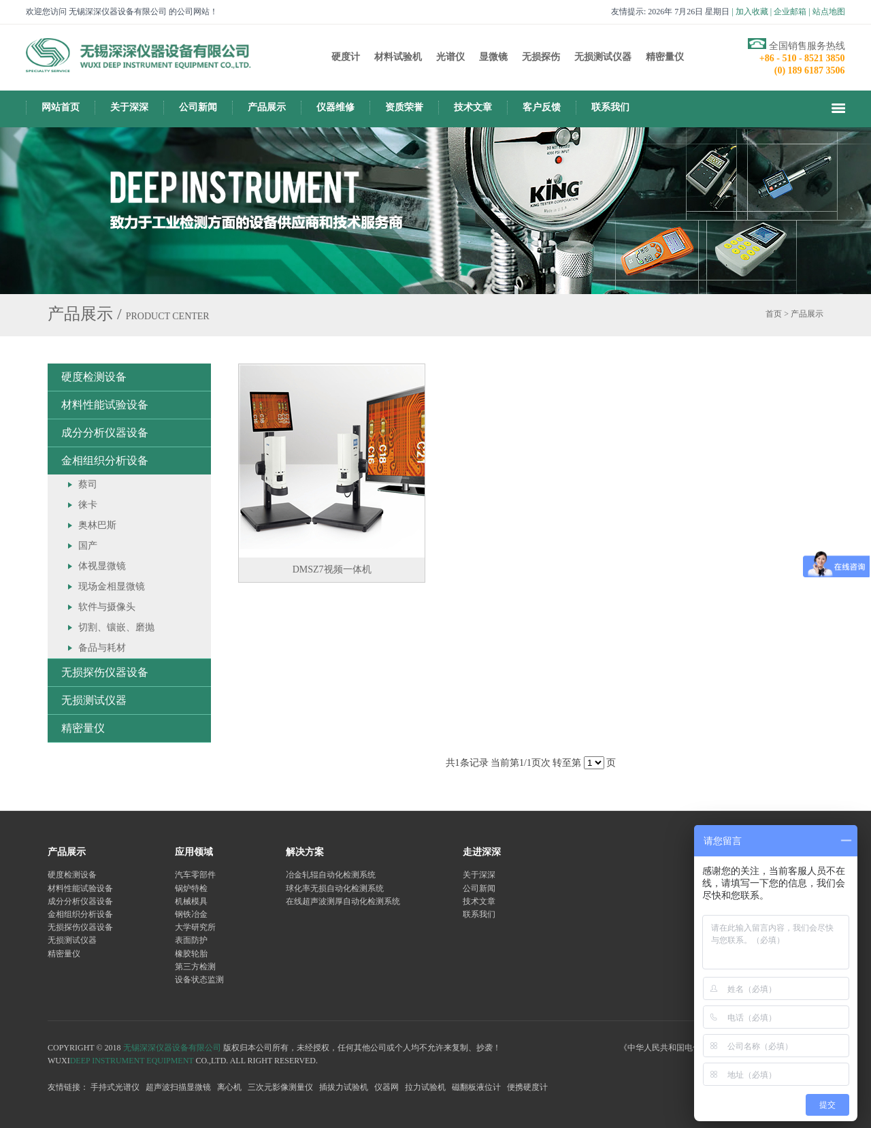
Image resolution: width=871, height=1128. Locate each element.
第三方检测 (195, 966)
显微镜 (493, 57)
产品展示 (267, 107)
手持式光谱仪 (115, 1087)
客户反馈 (542, 107)
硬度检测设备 (94, 377)
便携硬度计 (527, 1087)
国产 (87, 546)
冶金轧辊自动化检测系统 (331, 875)
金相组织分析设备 (104, 460)
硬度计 (345, 57)
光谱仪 (450, 57)
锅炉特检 (191, 888)
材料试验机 (398, 57)
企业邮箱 (790, 11)
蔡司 (87, 484)
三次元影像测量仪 (280, 1087)
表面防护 (191, 940)
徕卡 (87, 505)
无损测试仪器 (602, 57)
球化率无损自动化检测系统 (335, 888)
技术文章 (473, 107)
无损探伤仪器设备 (104, 672)
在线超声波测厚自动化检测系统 (343, 901)
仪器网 (386, 1087)
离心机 (229, 1087)
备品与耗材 (102, 648)
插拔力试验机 (343, 1087)
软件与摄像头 (106, 607)
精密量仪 (665, 57)
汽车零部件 (195, 875)
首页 (774, 314)
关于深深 (129, 107)
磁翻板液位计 (476, 1087)
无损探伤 (541, 57)
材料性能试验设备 (104, 404)
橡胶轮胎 (191, 953)
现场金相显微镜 (111, 586)
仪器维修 (335, 107)
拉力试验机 (425, 1087)
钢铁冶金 (191, 914)
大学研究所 (195, 927)
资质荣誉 (404, 107)
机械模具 (191, 901)
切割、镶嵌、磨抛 (116, 627)
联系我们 (610, 107)
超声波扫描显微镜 (178, 1087)
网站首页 (61, 107)
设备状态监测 (199, 979)
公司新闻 (198, 107)
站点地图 (828, 11)
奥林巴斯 (97, 525)
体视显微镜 (102, 566)
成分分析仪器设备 (104, 432)
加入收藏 (752, 11)
